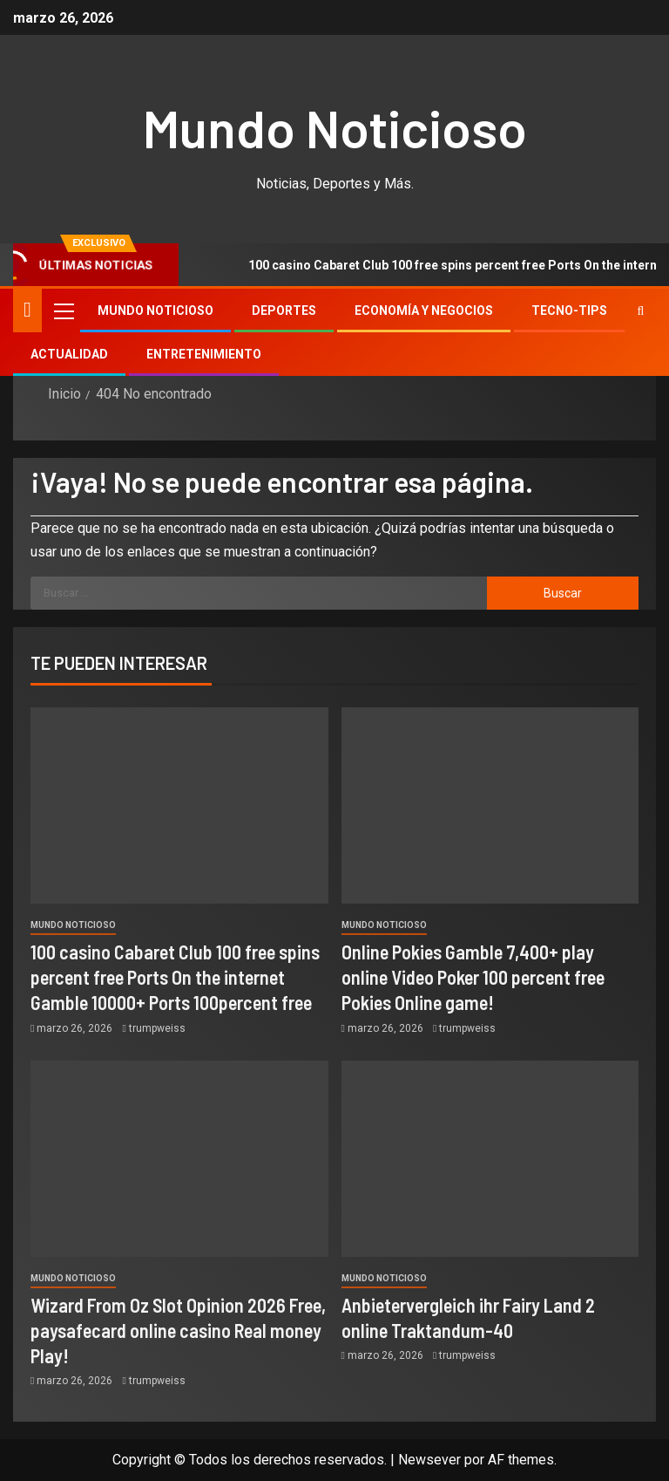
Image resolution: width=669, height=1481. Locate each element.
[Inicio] (27, 309)
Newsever (429, 1459)
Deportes (284, 310)
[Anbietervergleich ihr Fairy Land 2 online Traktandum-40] (490, 1159)
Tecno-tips (569, 310)
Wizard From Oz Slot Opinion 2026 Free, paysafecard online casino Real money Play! (178, 1330)
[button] (62, 310)
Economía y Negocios (424, 310)
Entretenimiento (203, 354)
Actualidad (69, 354)
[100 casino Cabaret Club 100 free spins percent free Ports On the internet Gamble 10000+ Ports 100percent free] (179, 805)
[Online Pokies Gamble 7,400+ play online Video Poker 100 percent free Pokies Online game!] (490, 805)
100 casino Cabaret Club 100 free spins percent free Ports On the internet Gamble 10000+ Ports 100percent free (175, 977)
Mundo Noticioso (335, 127)
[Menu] (62, 310)
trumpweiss (157, 1028)
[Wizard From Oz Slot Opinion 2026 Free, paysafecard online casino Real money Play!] (179, 1159)
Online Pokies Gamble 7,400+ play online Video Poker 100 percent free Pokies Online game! (473, 977)
